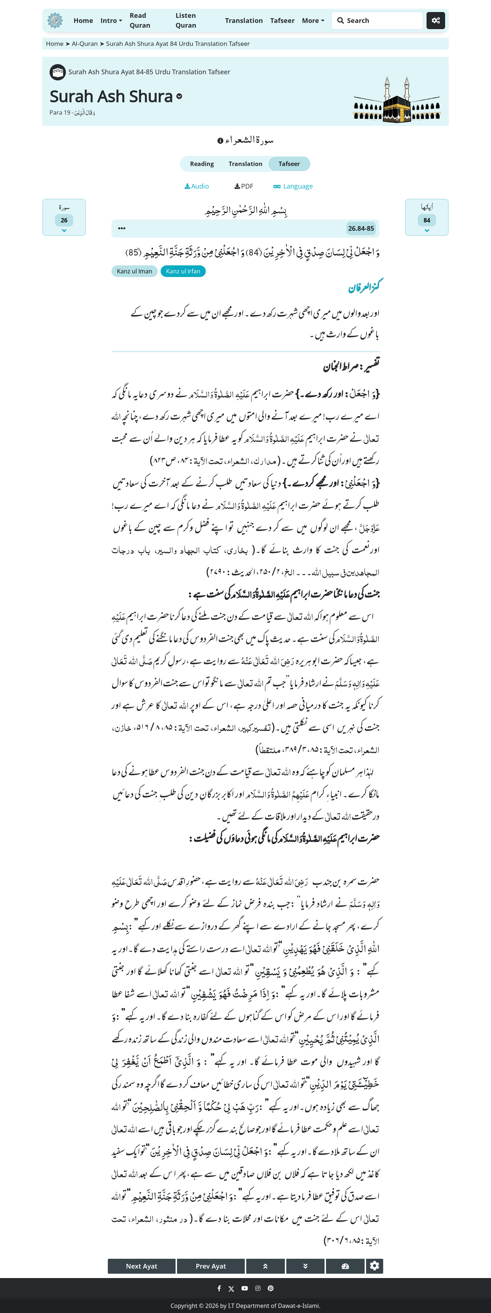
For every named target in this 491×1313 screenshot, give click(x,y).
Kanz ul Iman (134, 271)
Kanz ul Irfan (183, 271)
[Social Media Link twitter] (232, 1288)
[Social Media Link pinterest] (271, 1288)
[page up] (266, 1266)
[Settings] (436, 20)
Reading (202, 164)
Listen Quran (186, 20)
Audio (197, 186)
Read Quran (140, 20)
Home (83, 20)
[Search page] (375, 20)
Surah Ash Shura (116, 96)
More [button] (310, 20)
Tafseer (282, 20)
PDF (244, 186)
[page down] (306, 1266)
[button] (121, 228)
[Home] (55, 19)
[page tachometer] (345, 1266)
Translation (244, 20)
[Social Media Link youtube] (245, 1288)
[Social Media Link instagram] (258, 1288)
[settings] (374, 1266)
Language (293, 186)
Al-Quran (85, 43)
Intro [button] (109, 20)
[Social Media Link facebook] (220, 1288)
